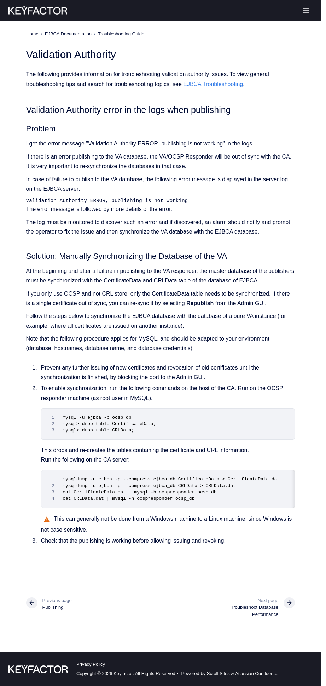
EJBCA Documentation (68, 33)
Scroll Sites (218, 673)
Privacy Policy (90, 664)
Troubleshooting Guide (121, 33)
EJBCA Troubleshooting (213, 84)
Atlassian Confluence (256, 673)
